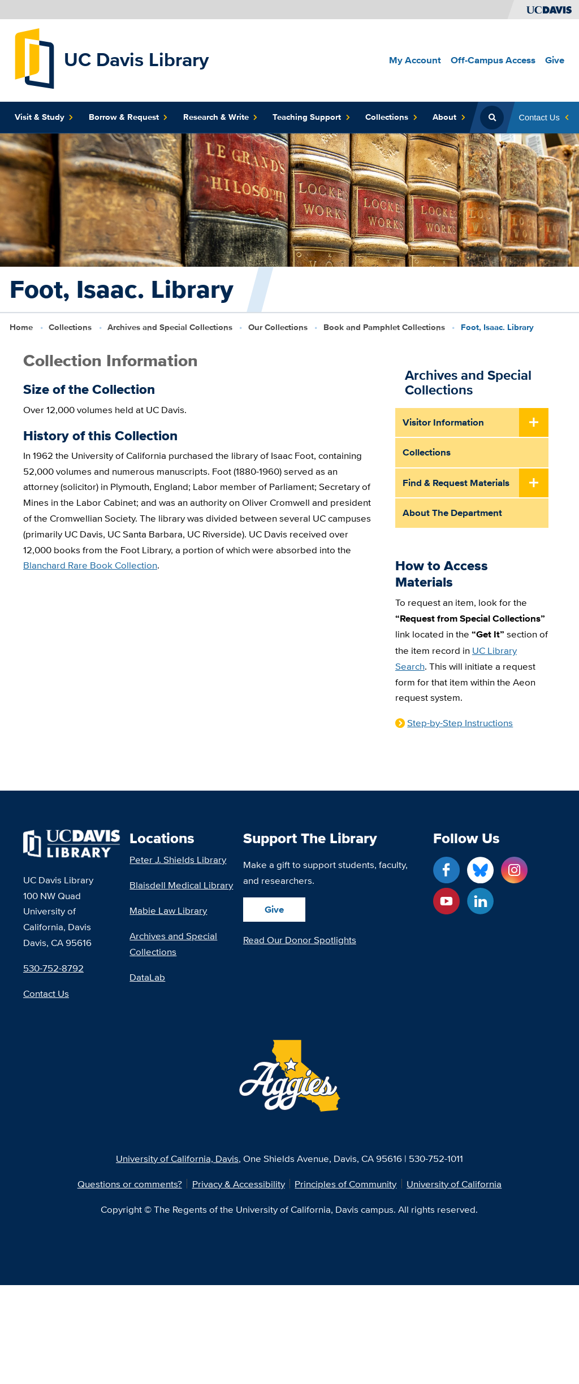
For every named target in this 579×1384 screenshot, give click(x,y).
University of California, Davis (177, 1158)
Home (21, 327)
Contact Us (46, 993)
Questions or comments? (129, 1183)
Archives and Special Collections (169, 327)
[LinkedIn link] (480, 901)
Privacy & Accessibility (238, 1183)
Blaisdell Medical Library (181, 885)
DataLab (147, 977)
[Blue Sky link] (480, 870)
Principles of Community (345, 1183)
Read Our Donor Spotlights (299, 939)
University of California (454, 1183)
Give (274, 909)
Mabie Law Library (168, 910)
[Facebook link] (446, 870)
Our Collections (278, 327)
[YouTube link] (446, 901)
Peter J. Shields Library (177, 859)
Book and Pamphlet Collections (384, 327)
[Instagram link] (514, 870)
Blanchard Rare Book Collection (90, 565)
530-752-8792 (53, 968)
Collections (70, 327)
